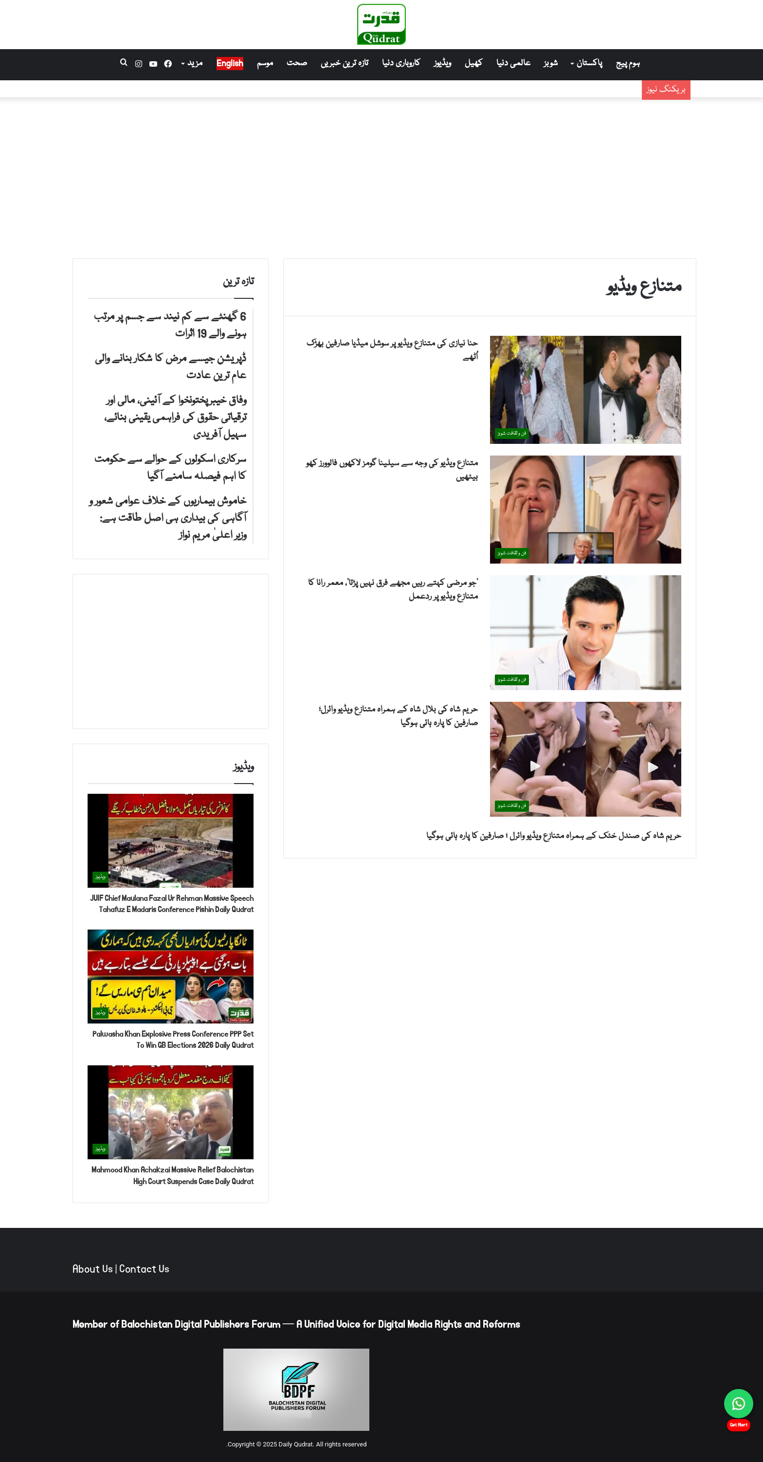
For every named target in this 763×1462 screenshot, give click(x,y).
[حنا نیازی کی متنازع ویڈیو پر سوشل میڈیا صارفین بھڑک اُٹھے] (585, 390)
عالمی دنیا (513, 63)
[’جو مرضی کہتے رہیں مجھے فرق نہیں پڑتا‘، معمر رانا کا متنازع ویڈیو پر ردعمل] (585, 632)
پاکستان (589, 63)
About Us (93, 1269)
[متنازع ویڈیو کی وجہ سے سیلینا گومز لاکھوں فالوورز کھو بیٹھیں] (585, 510)
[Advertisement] (381, 176)
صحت (297, 63)
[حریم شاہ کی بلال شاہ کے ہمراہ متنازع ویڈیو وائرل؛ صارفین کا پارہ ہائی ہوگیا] (585, 759)
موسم (265, 63)
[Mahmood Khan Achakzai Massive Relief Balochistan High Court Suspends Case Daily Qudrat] (171, 1112)
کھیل (474, 63)
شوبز (551, 63)
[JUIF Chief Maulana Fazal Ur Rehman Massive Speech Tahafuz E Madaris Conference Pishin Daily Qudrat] (171, 841)
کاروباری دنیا (401, 63)
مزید (194, 63)
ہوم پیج (628, 63)
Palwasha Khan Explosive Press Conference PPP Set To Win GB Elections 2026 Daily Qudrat (173, 1039)
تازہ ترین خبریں (344, 63)
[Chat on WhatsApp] (738, 1403)
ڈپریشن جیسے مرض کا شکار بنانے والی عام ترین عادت (537, 96)
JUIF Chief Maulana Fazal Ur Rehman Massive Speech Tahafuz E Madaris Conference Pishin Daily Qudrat (172, 904)
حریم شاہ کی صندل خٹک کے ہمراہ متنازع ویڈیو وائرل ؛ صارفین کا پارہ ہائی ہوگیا (553, 836)
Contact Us (144, 1269)
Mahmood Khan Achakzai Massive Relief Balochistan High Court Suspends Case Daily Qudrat (172, 1175)
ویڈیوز (442, 63)
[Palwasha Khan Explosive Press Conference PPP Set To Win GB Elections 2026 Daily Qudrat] (171, 976)
